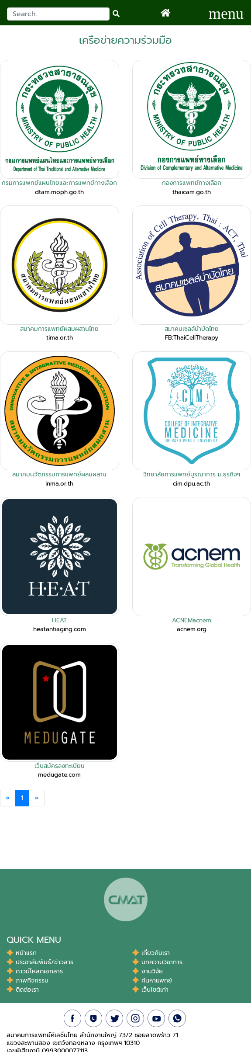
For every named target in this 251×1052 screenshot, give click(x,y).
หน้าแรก (22, 953)
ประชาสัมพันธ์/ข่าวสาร (40, 962)
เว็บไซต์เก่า (150, 989)
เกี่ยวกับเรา (151, 953)
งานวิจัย (147, 971)
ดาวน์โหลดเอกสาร (35, 971)
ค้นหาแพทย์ (152, 980)
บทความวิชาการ (157, 962)
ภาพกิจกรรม (27, 980)
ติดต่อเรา (23, 989)
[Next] (37, 798)
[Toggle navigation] (226, 12)
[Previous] (8, 798)
